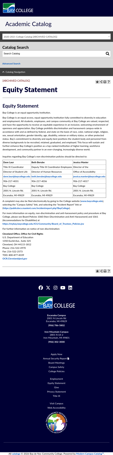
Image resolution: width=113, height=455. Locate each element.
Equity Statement (56, 383)
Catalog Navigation (15, 71)
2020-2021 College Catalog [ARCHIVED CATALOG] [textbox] (30, 36)
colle (23, 223)
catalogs (16, 453)
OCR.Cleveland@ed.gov (15, 258)
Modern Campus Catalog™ (90, 453)
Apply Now (56, 354)
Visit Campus (56, 403)
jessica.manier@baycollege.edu (89, 176)
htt (4, 223)
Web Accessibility (57, 407)
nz (83, 223)
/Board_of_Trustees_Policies (65, 223)
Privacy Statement (56, 391)
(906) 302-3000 (56, 341)
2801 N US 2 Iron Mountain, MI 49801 (56, 334)
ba (14, 223)
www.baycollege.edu (92, 201)
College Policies (56, 371)
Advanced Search (11, 63)
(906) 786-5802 (56, 325)
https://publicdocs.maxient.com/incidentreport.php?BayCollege (36, 208)
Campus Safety (56, 367)
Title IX (56, 395)
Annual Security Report (55, 358)
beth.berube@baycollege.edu (46, 176)
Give (56, 387)
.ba (18, 223)
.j (81, 223)
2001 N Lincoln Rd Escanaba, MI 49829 (56, 318)
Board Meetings (56, 362)
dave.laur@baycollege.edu (16, 176)
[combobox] (56, 37)
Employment (56, 378)
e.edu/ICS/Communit (38, 223)
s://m (9, 223)
